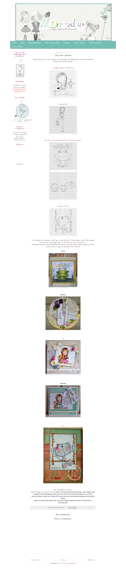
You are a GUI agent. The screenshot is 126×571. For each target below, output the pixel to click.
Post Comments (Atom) (67, 563)
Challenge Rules (34, 43)
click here (22, 140)
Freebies (66, 43)
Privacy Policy (17, 47)
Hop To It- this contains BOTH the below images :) (63, 140)
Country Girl (63, 104)
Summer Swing (63, 206)
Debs (63, 426)
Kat (63, 338)
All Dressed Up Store (78, 242)
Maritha (63, 383)
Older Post (91, 560)
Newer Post (35, 560)
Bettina (63, 295)
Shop (22, 43)
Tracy (63, 251)
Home (14, 43)
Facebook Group (56, 496)
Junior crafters (79, 43)
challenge (52, 492)
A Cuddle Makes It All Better (63, 68)
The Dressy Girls (95, 43)
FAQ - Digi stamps (52, 43)
